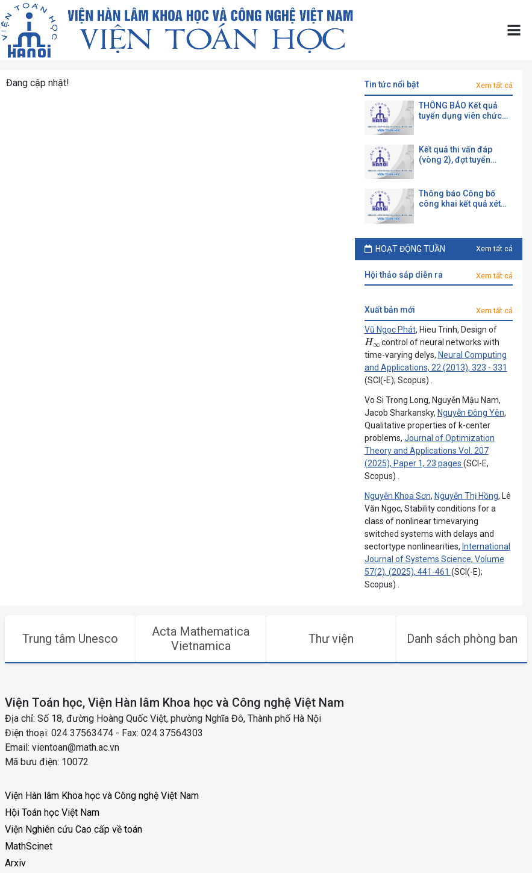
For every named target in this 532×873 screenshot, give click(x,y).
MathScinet (28, 846)
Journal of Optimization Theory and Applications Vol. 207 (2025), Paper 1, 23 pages (430, 450)
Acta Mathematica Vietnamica (200, 638)
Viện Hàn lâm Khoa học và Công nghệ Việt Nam (102, 795)
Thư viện (331, 638)
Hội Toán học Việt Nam (52, 812)
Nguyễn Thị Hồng (466, 496)
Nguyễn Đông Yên (470, 413)
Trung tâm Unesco (70, 638)
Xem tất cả (494, 85)
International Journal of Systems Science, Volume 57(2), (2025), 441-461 (437, 559)
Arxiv (15, 863)
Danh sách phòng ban (462, 638)
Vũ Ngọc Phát (390, 329)
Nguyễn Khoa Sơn (398, 496)
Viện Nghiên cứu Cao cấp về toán (73, 829)
